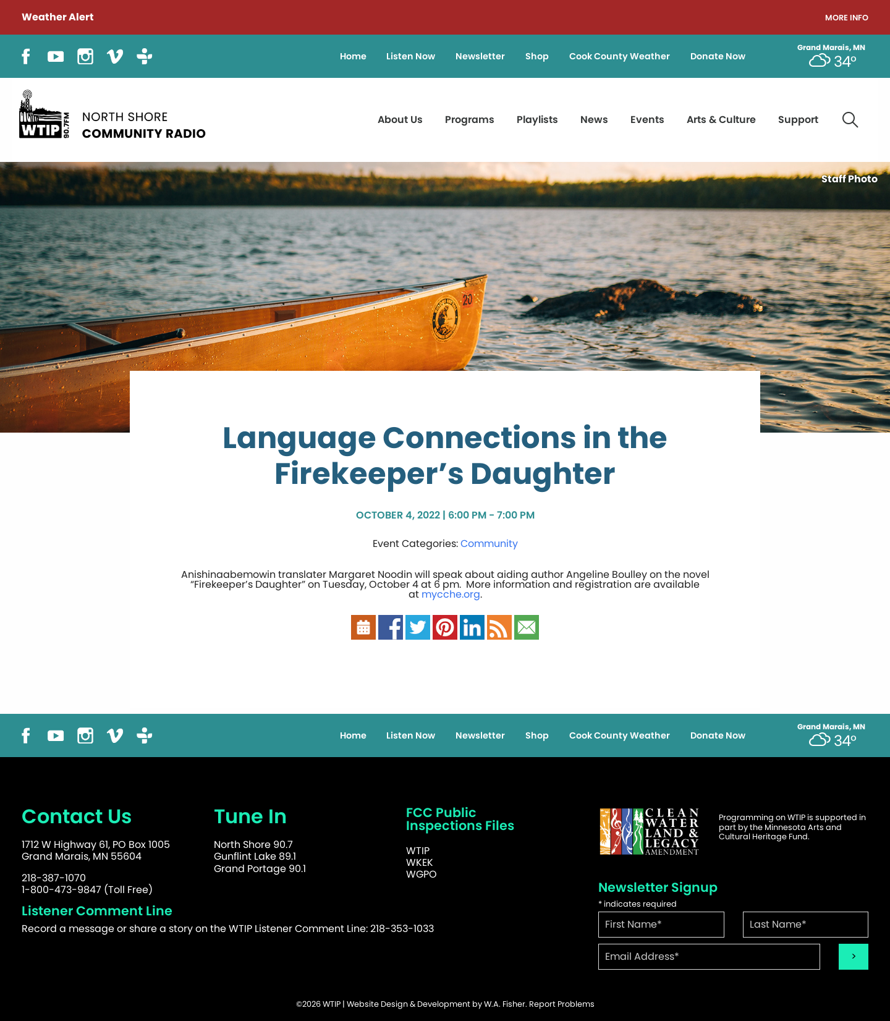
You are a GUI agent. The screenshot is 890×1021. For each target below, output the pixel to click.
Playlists (537, 119)
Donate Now (717, 56)
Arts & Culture (721, 119)
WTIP (418, 851)
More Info (846, 18)
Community (489, 543)
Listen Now (410, 56)
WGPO (421, 874)
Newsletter (480, 56)
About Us (400, 119)
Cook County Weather (619, 56)
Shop (537, 56)
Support (798, 119)
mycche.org (451, 594)
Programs (469, 119)
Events (647, 119)
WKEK (419, 862)
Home (353, 56)
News (594, 119)
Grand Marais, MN (831, 47)
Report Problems (562, 1004)
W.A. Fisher (504, 1004)
